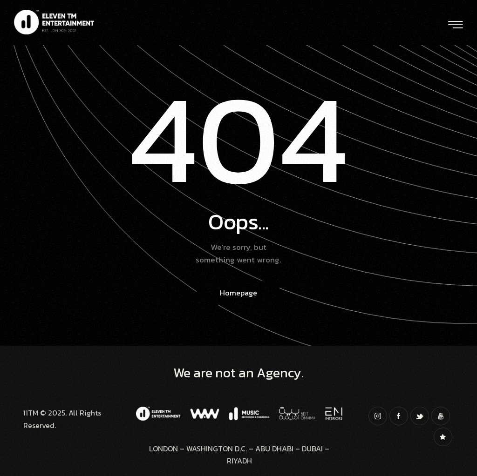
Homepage (238, 292)
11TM (30, 412)
